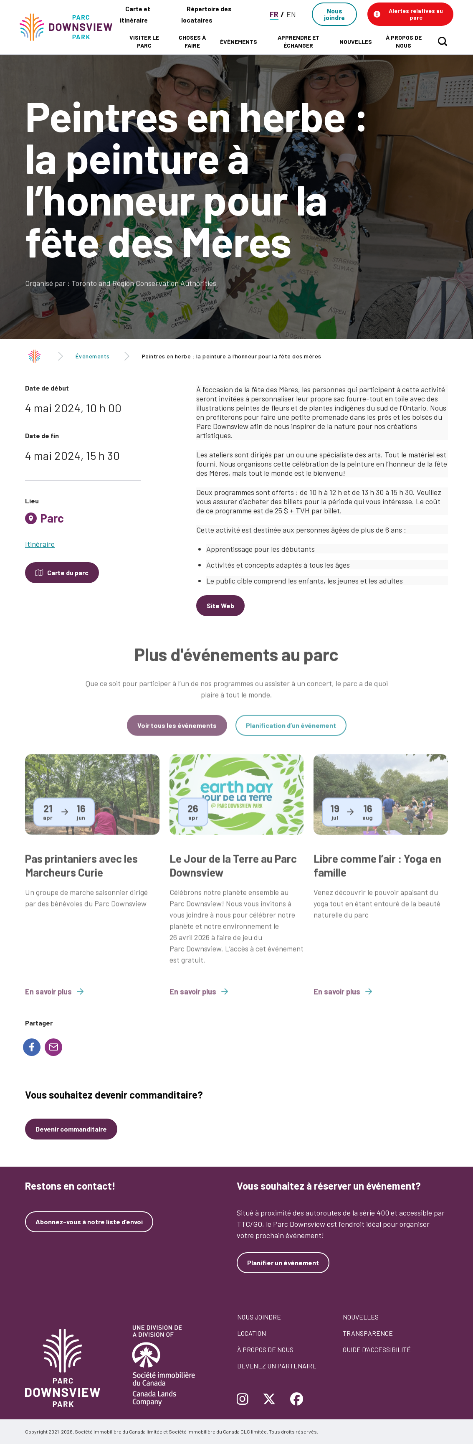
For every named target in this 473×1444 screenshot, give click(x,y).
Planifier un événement (283, 1262)
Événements (93, 356)
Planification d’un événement (291, 732)
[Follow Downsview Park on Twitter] (269, 1399)
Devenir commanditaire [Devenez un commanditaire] (71, 1129)
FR (274, 14)
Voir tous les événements (177, 732)
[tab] (83, 521)
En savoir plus (54, 998)
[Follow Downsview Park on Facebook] (297, 1399)
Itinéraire (40, 543)
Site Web (220, 605)
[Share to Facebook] (31, 1047)
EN (291, 14)
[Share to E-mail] (53, 1047)
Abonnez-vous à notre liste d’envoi (89, 1221)
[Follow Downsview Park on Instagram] (246, 1399)
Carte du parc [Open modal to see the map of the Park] (68, 572)
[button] (410, 14)
